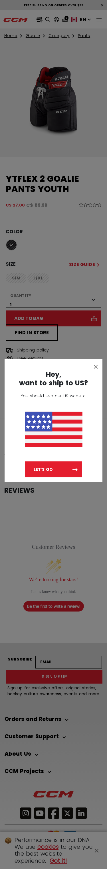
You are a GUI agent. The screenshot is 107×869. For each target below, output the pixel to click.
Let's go (43, 469)
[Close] (96, 366)
